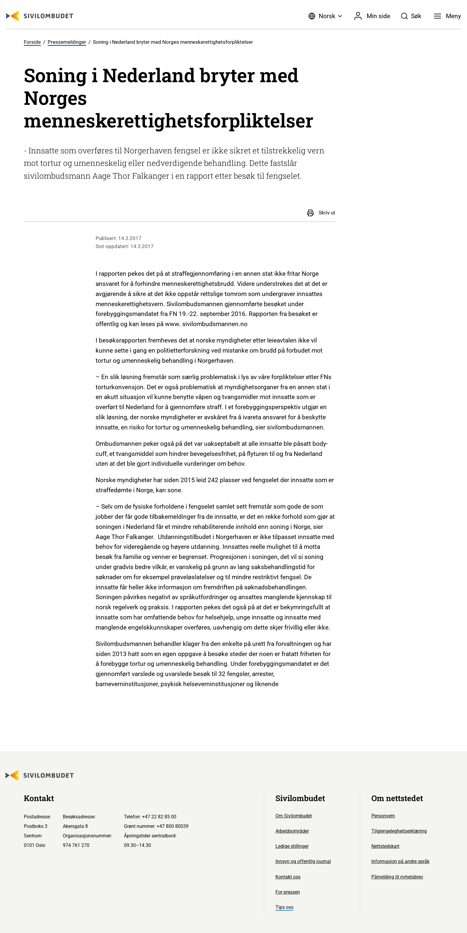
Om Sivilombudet (293, 816)
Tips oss (284, 907)
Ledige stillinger (292, 846)
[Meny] (447, 16)
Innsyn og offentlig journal (303, 861)
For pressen (287, 892)
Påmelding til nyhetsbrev (397, 877)
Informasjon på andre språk (400, 861)
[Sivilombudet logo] (39, 16)
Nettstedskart (385, 846)
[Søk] (411, 16)
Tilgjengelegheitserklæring (399, 831)
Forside (32, 42)
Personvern (383, 816)
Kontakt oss (288, 877)
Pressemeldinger (67, 42)
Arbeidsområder (292, 831)
